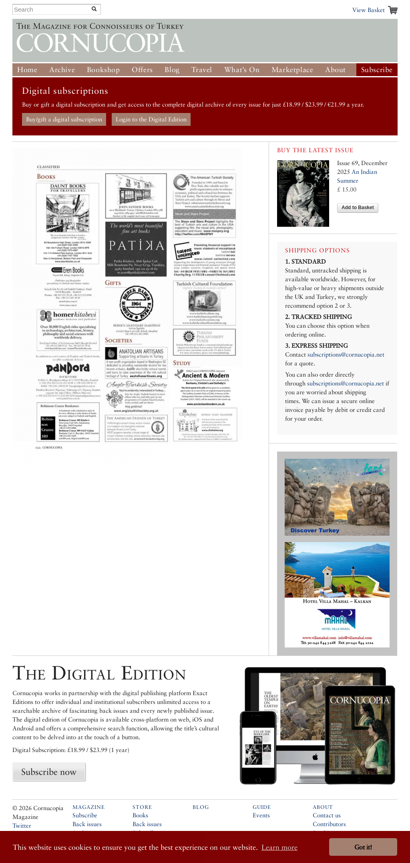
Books (140, 815)
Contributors (329, 824)
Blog (172, 69)
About (335, 69)
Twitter (21, 825)
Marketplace (292, 69)
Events (261, 815)
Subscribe (377, 69)
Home (27, 69)
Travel (201, 69)
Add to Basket (358, 207)
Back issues (87, 824)
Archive (62, 69)
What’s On (241, 69)
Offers (142, 69)
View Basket (368, 9)
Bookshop (103, 69)
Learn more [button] (279, 847)
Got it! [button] (363, 847)
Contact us (327, 815)
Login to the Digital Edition (151, 119)
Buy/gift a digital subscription (64, 119)
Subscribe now (48, 771)
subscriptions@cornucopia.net (346, 354)
